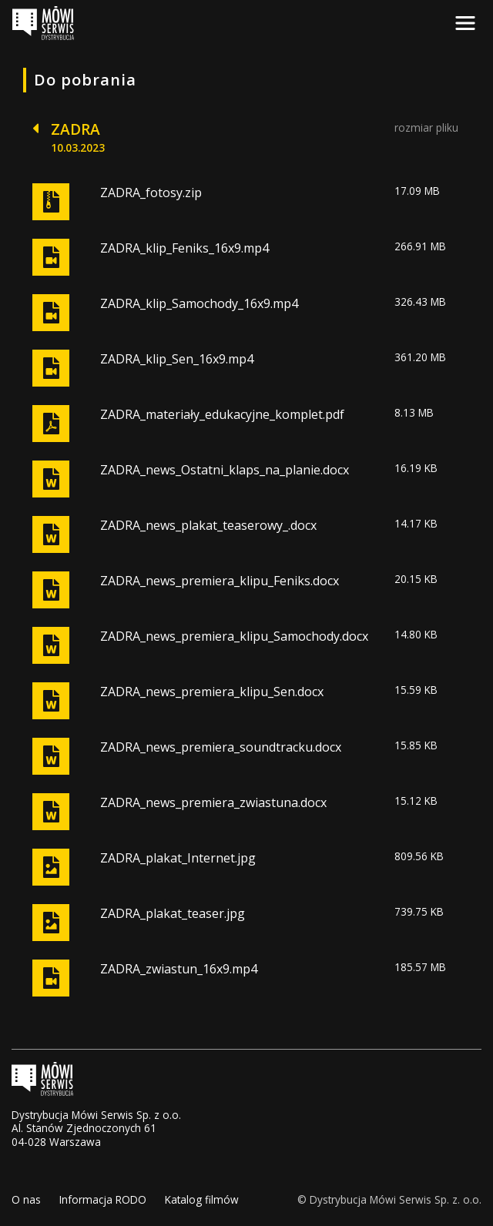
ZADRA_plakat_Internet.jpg (178, 857)
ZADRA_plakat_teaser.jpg (172, 913)
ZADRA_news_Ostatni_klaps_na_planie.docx (224, 469)
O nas (26, 1199)
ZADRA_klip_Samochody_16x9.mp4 (199, 303)
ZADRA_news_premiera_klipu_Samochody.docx (234, 636)
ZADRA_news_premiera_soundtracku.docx (220, 747)
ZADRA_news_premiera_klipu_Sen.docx (212, 691)
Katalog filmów (202, 1199)
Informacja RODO (102, 1199)
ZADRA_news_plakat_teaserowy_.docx (208, 525)
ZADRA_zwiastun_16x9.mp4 (178, 968)
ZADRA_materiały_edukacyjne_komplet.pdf (222, 414)
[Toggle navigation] (465, 23)
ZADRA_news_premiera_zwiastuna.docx (213, 802)
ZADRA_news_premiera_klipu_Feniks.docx (219, 580)
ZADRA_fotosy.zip (151, 192)
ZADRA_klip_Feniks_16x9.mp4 (184, 248)
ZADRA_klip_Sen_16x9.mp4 (176, 358)
